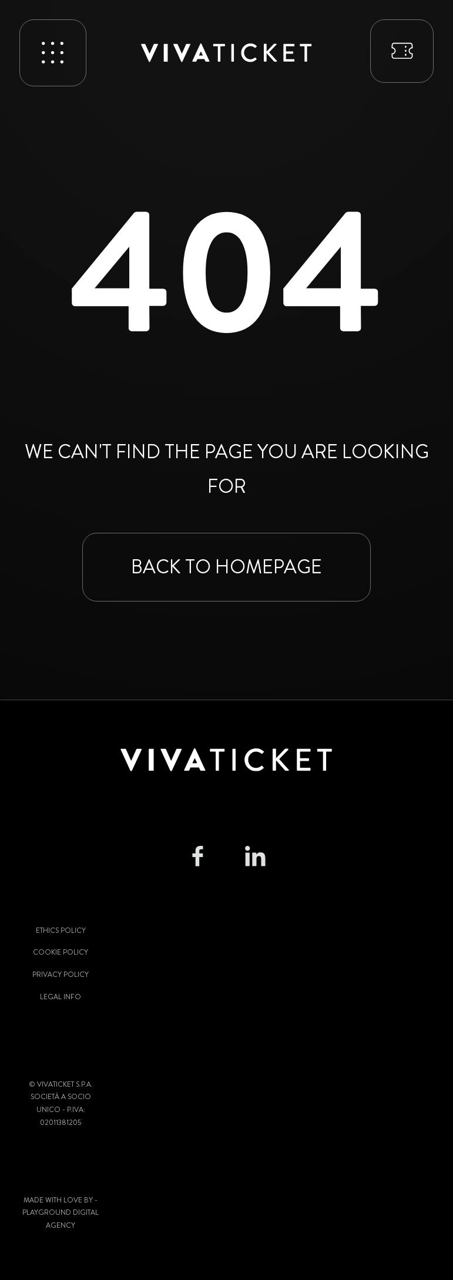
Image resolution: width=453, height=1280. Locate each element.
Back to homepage (226, 566)
